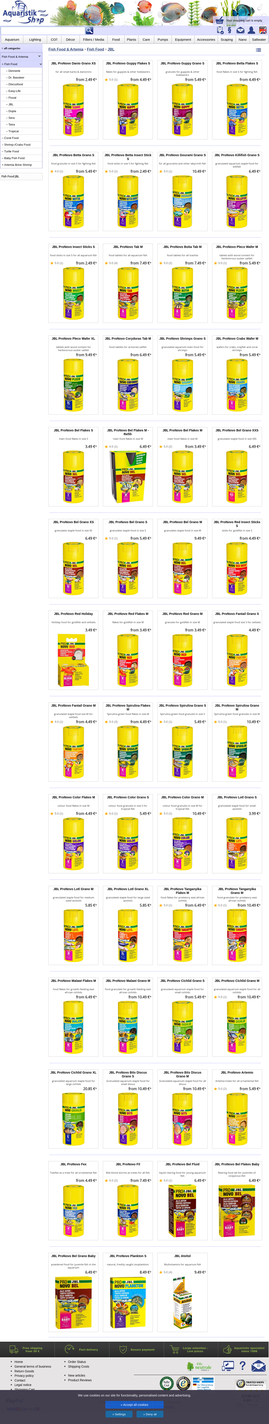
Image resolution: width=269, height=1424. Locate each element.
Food (116, 39)
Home (19, 1362)
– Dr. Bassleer (15, 77)
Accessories (206, 39)
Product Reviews (80, 1380)
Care (146, 39)
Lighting (35, 39)
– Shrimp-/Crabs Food (16, 144)
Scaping (227, 39)
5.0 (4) (113, 263)
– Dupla (11, 111)
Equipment (183, 39)
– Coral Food (10, 138)
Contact (20, 1380)
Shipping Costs (78, 1366)
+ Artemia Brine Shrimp (17, 164)
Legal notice (23, 1385)
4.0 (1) (59, 171)
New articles (76, 1375)
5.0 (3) (113, 721)
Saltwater (259, 39)
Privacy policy (24, 1375)
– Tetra (10, 124)
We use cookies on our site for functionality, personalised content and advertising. (134, 1395)
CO (54, 39)
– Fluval (11, 97)
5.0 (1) (113, 79)
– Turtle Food (10, 151)
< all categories (11, 48)
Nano (243, 39)
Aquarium (12, 39)
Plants (131, 39)
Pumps (163, 39)
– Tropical (12, 131)
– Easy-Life (13, 91)
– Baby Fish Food (13, 158)
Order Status (77, 1362)
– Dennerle (13, 70)
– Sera (10, 117)
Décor (70, 39)
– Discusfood (14, 84)
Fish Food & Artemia (15, 56)
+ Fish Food (9, 64)
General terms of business (33, 1366)
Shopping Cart (25, 1389)
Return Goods (24, 1371)
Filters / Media (93, 39)
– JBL (9, 104)
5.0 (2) (168, 263)
